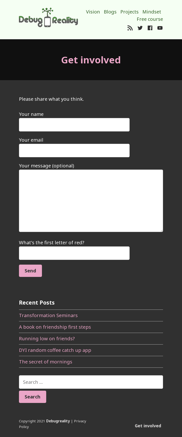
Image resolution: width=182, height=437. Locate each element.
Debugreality (58, 421)
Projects (129, 12)
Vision (93, 12)
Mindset (151, 12)
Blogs (110, 12)
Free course (150, 19)
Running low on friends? (47, 338)
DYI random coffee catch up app (55, 350)
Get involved (148, 425)
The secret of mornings (45, 361)
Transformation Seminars (48, 315)
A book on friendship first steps (55, 327)
